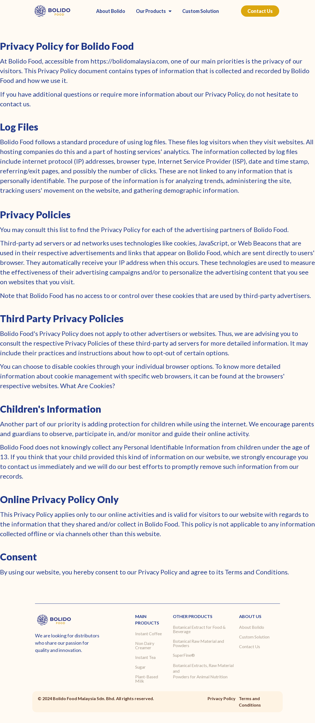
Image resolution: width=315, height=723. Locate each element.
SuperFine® (184, 655)
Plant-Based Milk (146, 678)
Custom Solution (200, 11)
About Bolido (110, 11)
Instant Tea (145, 657)
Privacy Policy (222, 698)
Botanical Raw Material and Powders (198, 643)
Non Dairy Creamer (144, 645)
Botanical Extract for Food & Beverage (199, 629)
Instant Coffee (148, 633)
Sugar (140, 666)
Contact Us (249, 646)
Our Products (154, 11)
